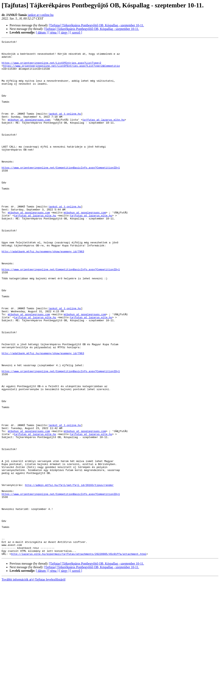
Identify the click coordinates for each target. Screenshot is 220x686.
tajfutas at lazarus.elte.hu (104, 136)
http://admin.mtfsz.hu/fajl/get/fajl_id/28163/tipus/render (69, 574)
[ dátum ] (42, 32)
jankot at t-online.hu (40, 15)
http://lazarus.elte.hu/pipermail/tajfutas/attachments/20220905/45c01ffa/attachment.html (78, 657)
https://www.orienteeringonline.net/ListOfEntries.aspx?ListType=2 (51, 67)
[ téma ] (53, 32)
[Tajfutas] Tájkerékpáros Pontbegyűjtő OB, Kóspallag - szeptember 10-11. (96, 25)
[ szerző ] (76, 32)
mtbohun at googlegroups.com (29, 136)
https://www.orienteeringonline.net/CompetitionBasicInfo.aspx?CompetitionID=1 (61, 193)
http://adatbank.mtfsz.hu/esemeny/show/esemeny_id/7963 (43, 294)
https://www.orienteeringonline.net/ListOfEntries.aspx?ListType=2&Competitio (61, 71)
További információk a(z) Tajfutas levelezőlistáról (33, 682)
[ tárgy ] (64, 32)
